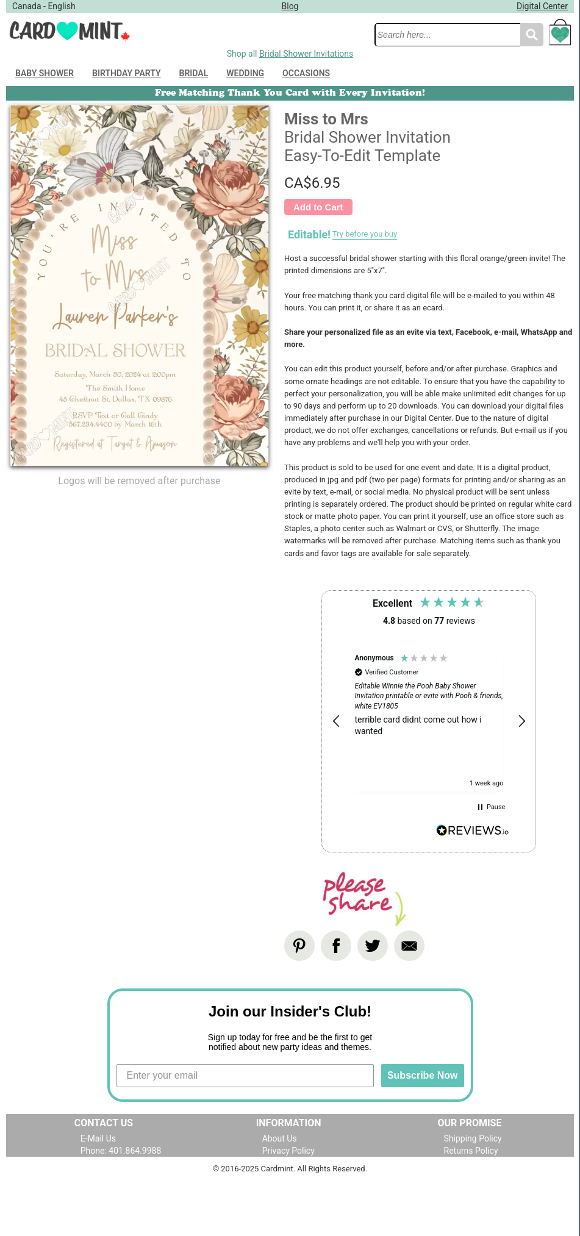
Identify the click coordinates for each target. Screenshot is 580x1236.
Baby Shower (44, 73)
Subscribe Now (422, 1075)
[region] (428, 722)
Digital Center (542, 6)
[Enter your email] (245, 1075)
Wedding (245, 73)
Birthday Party (126, 73)
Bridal (194, 73)
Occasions (306, 73)
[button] (336, 721)
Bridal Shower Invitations (306, 54)
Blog (290, 6)
